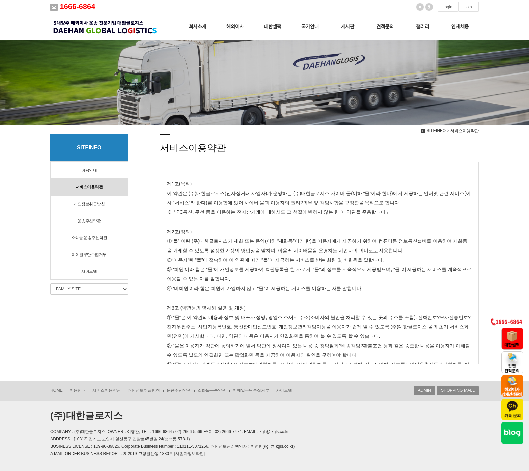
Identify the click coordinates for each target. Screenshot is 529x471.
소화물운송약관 (212, 390)
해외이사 (235, 26)
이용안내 (89, 170)
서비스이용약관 (89, 187)
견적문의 (385, 26)
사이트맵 (89, 271)
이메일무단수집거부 (89, 254)
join (468, 7)
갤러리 (422, 26)
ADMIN (424, 390)
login (448, 7)
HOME (56, 390)
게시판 (347, 26)
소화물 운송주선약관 (89, 237)
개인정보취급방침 (89, 204)
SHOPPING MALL (458, 390)
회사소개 (197, 26)
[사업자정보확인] (189, 453)
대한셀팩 (272, 26)
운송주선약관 (89, 220)
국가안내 (310, 26)
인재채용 (460, 26)
